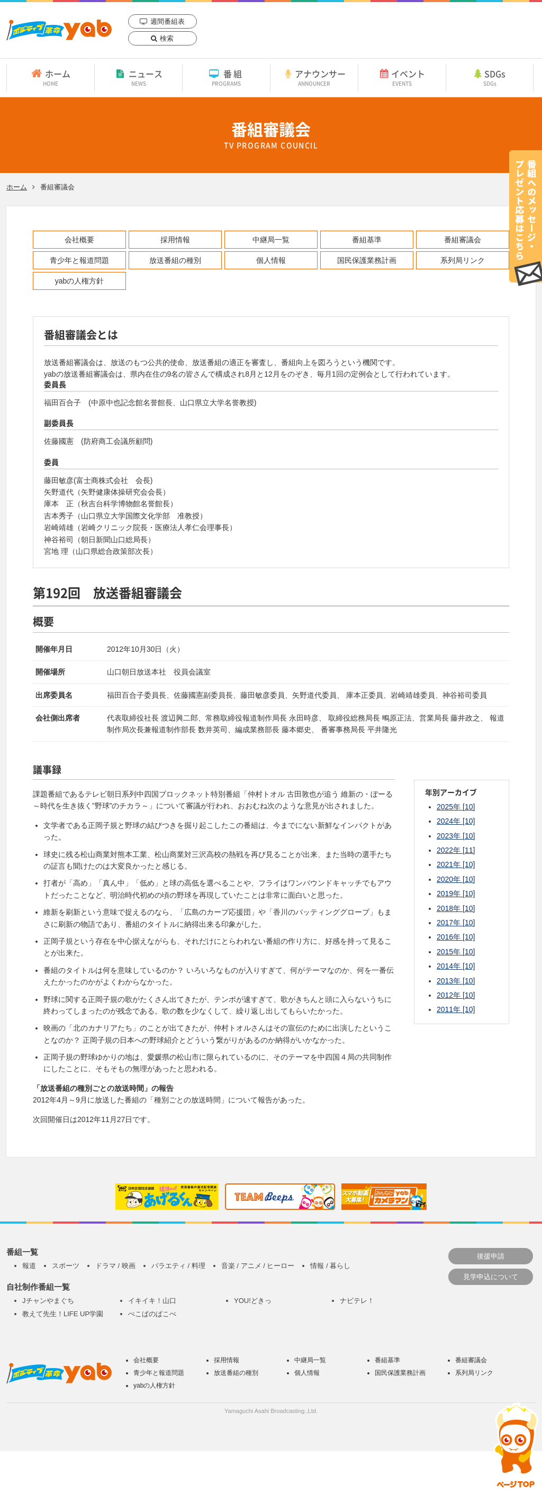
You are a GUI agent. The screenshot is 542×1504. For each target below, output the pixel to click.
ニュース (138, 77)
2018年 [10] (456, 908)
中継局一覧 (271, 239)
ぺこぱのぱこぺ (152, 1314)
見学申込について (490, 1277)
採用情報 (175, 239)
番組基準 (367, 239)
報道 (29, 1266)
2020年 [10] (456, 879)
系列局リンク (462, 260)
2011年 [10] (456, 1009)
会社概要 (79, 239)
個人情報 (271, 260)
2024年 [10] (456, 821)
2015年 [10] (456, 951)
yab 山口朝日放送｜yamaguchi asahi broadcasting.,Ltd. (59, 30)
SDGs (489, 77)
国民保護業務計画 (366, 260)
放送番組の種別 (175, 260)
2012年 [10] (456, 995)
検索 (167, 38)
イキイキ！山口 (152, 1301)
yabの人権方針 (79, 281)
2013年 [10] (456, 981)
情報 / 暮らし (330, 1266)
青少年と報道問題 (79, 260)
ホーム (50, 77)
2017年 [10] (456, 922)
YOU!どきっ (253, 1301)
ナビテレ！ (357, 1301)
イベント (402, 77)
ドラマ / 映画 (115, 1266)
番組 (226, 77)
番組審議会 (462, 239)
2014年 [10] (456, 966)
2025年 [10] (456, 807)
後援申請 (490, 1256)
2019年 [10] (456, 893)
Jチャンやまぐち (48, 1301)
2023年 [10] (456, 836)
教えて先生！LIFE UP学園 (62, 1314)
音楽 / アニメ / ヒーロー (258, 1266)
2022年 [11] (456, 850)
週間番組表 (167, 21)
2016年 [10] (456, 937)
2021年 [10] (456, 864)
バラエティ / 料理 (178, 1266)
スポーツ (65, 1266)
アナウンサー (314, 77)
